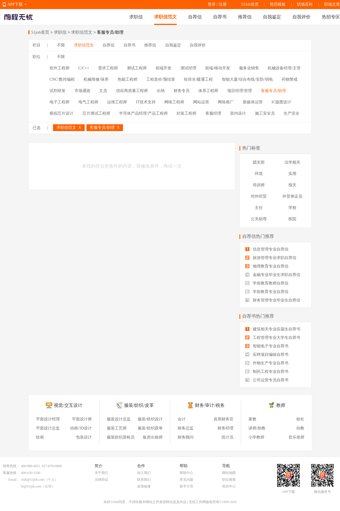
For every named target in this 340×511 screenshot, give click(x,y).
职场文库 (332, 4)
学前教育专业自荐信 (266, 292)
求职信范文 (165, 16)
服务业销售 (249, 68)
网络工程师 (174, 102)
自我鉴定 (272, 16)
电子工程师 (59, 102)
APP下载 (15, 4)
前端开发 (163, 68)
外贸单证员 (292, 196)
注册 (223, 4)
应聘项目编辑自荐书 (266, 354)
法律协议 (101, 480)
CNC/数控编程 (62, 79)
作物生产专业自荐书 (266, 363)
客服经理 (213, 113)
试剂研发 (57, 91)
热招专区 (331, 16)
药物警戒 (290, 79)
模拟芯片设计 (61, 113)
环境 (259, 174)
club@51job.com (32, 480)
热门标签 (251, 148)
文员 (103, 91)
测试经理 (188, 68)
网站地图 (229, 473)
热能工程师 (127, 79)
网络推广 (226, 102)
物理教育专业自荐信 (266, 266)
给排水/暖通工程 (198, 79)
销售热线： (11, 466)
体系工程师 (208, 91)
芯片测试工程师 (96, 113)
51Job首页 (249, 4)
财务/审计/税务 (210, 405)
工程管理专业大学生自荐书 (272, 337)
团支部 (259, 162)
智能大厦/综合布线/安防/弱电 (247, 79)
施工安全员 (265, 113)
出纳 (161, 91)
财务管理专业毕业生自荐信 (272, 300)
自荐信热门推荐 (258, 236)
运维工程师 (117, 102)
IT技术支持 (146, 102)
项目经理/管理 (239, 91)
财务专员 (182, 91)
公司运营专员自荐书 (266, 380)
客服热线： (11, 473)
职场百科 (305, 4)
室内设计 (238, 113)
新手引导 (186, 486)
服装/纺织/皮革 (139, 405)
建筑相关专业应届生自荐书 (272, 329)
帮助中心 (186, 473)
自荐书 (220, 16)
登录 (212, 4)
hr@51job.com (31, 486)
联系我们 (144, 480)
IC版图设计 (281, 102)
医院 (292, 219)
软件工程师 (59, 68)
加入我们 (144, 473)
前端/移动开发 (217, 68)
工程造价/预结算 (160, 79)
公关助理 (259, 219)
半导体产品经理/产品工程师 (143, 113)
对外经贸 (259, 196)
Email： (14, 480)
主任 (259, 208)
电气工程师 (88, 102)
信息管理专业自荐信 (266, 249)
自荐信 (195, 16)
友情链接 (144, 486)
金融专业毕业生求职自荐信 (272, 275)
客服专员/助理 (273, 91)
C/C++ (83, 68)
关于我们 (101, 473)
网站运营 (201, 102)
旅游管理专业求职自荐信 (270, 258)
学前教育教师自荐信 (266, 283)
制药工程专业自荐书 (266, 371)
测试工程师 (137, 68)
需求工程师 (108, 68)
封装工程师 (186, 113)
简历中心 (229, 486)
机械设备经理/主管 (284, 68)
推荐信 (245, 16)
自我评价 (301, 16)
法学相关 (292, 162)
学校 (292, 208)
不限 (61, 45)
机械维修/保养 (96, 79)
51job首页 (40, 32)
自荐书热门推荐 (258, 316)
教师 (280, 405)
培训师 (259, 185)
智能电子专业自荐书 (266, 346)
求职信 (136, 16)
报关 (292, 185)
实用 (292, 174)
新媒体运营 (253, 102)
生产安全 (291, 113)
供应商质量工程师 (132, 91)
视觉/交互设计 (68, 405)
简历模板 (278, 4)
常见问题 (186, 480)
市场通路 (82, 91)
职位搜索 (229, 480)
